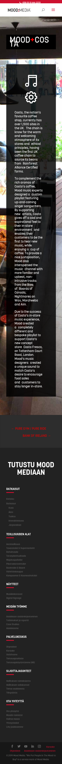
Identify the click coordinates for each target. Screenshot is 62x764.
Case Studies (12, 624)
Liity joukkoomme (14, 726)
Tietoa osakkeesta (15, 688)
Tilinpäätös (11, 692)
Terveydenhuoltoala (16, 555)
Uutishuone (11, 654)
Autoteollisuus (13, 544)
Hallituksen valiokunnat (17, 684)
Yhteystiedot (12, 722)
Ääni (11, 512)
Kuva (11, 507)
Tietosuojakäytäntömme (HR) (20, 662)
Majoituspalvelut (14, 559)
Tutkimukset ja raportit (17, 620)
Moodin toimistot (14, 715)
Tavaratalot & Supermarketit (20, 548)
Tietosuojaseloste (14, 658)
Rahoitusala (12, 551)
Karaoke (10, 650)
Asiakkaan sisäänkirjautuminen (22, 616)
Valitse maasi (13, 718)
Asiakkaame (12, 628)
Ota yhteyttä (12, 711)
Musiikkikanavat (14, 594)
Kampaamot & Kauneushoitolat (21, 575)
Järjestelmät (15, 524)
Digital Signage (13, 597)
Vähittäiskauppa (14, 571)
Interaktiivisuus (16, 520)
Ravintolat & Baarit (15, 567)
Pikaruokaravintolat (16, 563)
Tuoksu (12, 516)
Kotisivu (10, 498)
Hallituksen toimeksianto (18, 680)
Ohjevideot (11, 646)
